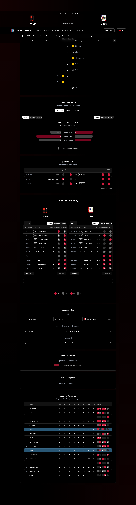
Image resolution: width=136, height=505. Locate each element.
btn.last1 (77, 83)
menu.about (80, 3)
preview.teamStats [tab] (29, 14)
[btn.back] (22, 9)
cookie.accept (118, 497)
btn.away (39, 90)
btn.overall (60, 83)
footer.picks (55, 3)
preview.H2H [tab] (43, 14)
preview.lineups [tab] (86, 14)
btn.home (32, 90)
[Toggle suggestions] (121, 3)
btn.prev (28, 246)
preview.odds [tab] (73, 14)
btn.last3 (68, 83)
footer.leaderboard (43, 3)
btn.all (25, 90)
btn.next (61, 246)
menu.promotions (68, 3)
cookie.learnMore (26, 497)
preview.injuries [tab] (100, 14)
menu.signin (109, 3)
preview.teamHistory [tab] (58, 14)
